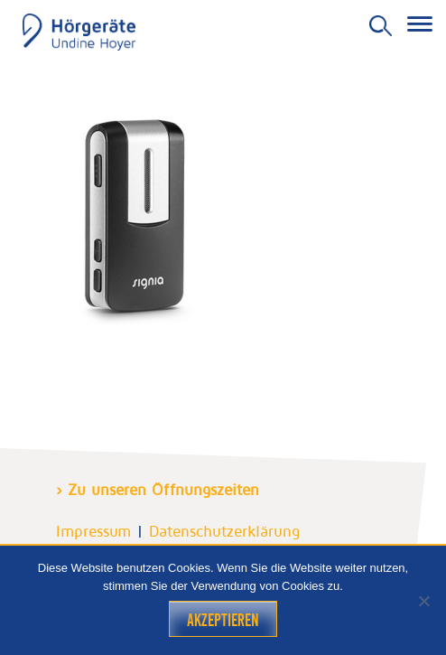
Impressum (93, 531)
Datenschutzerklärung (224, 531)
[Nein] (423, 601)
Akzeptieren (223, 620)
